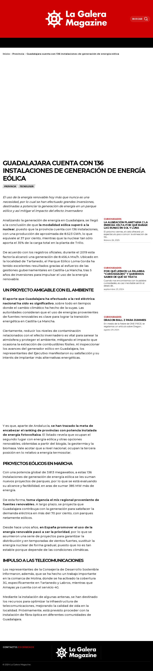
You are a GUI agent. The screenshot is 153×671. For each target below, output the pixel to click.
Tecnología (26, 186)
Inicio (6, 53)
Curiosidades (112, 219)
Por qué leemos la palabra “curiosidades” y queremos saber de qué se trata (126, 272)
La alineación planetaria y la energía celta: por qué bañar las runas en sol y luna (125, 224)
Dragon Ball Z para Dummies (122, 317)
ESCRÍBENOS (26, 647)
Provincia (18, 53)
